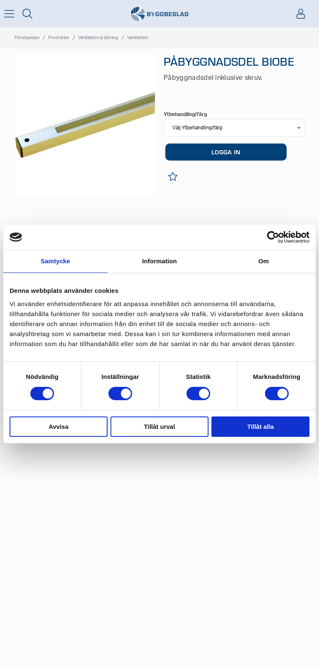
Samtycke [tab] (55, 261)
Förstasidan (27, 37)
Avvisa (59, 426)
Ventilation (137, 37)
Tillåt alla (260, 426)
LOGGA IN (225, 152)
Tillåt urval (159, 426)
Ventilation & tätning (98, 37)
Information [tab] (159, 261)
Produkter (58, 37)
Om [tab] (263, 261)
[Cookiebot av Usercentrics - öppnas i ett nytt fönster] (273, 237)
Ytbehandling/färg (185, 114)
